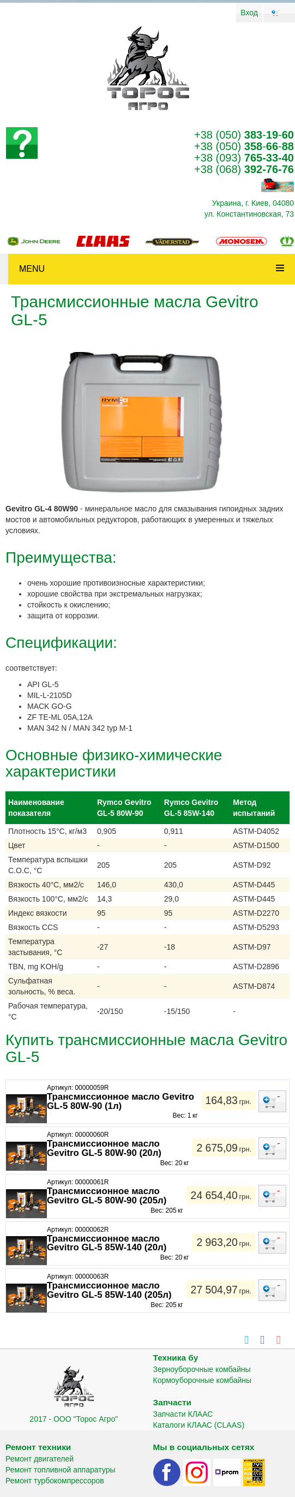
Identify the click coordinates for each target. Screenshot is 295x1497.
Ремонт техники (38, 1447)
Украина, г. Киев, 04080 (253, 203)
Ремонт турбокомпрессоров (54, 1480)
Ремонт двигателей (39, 1458)
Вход (249, 12)
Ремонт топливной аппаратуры (60, 1469)
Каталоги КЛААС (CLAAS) (199, 1425)
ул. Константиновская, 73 (249, 214)
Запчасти (172, 1402)
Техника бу (175, 1357)
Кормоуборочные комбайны (202, 1380)
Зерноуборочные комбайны (202, 1369)
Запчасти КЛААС (183, 1414)
